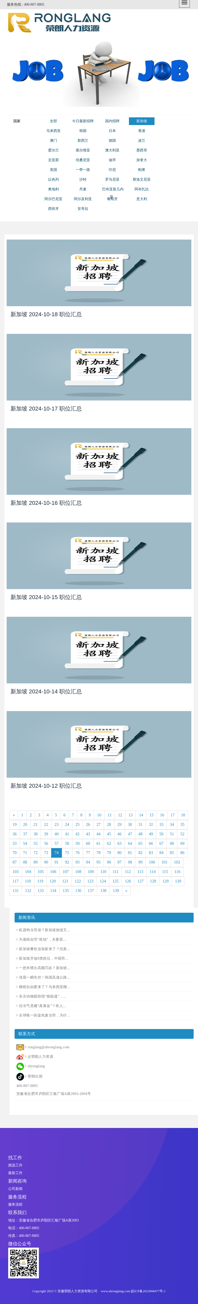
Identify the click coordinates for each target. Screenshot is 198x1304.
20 (25, 824)
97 (119, 862)
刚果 (141, 170)
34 (172, 824)
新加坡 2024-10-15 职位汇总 (46, 597)
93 (77, 862)
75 (67, 852)
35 (182, 824)
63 (119, 843)
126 (128, 881)
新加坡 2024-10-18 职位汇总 (46, 314)
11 (110, 815)
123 (90, 881)
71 (25, 852)
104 (28, 871)
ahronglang (36, 1066)
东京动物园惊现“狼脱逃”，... (42, 996)
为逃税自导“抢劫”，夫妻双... (42, 939)
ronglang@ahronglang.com (48, 1047)
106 (53, 871)
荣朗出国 (35, 1076)
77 (88, 852)
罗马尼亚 (112, 179)
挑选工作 (15, 1165)
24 (67, 824)
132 (28, 890)
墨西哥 (141, 150)
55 (36, 843)
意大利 (141, 199)
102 (177, 862)
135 (66, 890)
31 (140, 824)
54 (25, 843)
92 (67, 862)
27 (98, 824)
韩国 (82, 131)
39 (46, 834)
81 (130, 852)
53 (15, 843)
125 (115, 881)
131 (16, 890)
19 (15, 824)
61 (98, 843)
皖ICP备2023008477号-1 (148, 1291)
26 (88, 824)
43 (88, 834)
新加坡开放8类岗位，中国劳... (43, 958)
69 (182, 843)
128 (153, 881)
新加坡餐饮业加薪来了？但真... (44, 949)
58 (67, 843)
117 (15, 881)
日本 (112, 131)
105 (41, 871)
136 (78, 890)
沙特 (82, 179)
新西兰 (83, 140)
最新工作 (15, 1173)
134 (53, 890)
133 (41, 890)
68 (172, 843)
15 (151, 815)
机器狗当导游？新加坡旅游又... (44, 930)
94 (88, 862)
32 (151, 824)
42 (77, 834)
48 (140, 834)
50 (161, 834)
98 (130, 862)
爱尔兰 (53, 150)
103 (16, 871)
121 (65, 881)
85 (172, 852)
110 (103, 871)
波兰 (141, 140)
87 (15, 862)
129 (165, 881)
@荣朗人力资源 (40, 1057)
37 (25, 834)
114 (153, 871)
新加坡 (141, 121)
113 (140, 871)
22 (46, 824)
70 (15, 852)
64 (130, 843)
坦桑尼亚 (83, 160)
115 (165, 871)
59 (77, 843)
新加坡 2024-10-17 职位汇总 (46, 408)
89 (36, 862)
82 (140, 852)
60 (88, 843)
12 (120, 815)
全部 (53, 121)
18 (183, 815)
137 (91, 890)
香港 (141, 131)
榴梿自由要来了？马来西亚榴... (44, 987)
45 (109, 834)
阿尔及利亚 (83, 199)
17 (172, 815)
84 (161, 852)
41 (67, 834)
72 (36, 852)
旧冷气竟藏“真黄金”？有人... (42, 1006)
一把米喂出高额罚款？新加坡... (44, 968)
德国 (112, 140)
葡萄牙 (112, 199)
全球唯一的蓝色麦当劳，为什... (44, 1015)
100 (152, 862)
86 (182, 852)
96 (109, 862)
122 (78, 881)
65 (140, 843)
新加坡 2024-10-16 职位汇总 (46, 503)
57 (56, 843)
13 (130, 815)
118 (28, 881)
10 (99, 815)
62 (109, 843)
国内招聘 (112, 121)
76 (77, 852)
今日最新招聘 (83, 121)
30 (130, 824)
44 (98, 834)
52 (182, 834)
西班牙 (53, 209)
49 (151, 834)
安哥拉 (83, 209)
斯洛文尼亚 (142, 179)
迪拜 (112, 160)
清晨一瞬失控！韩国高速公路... (44, 977)
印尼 (112, 170)
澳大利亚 (112, 150)
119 (40, 881)
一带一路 (83, 170)
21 (36, 824)
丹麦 (82, 189)
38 (36, 834)
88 (25, 862)
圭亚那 (53, 160)
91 (56, 862)
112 (128, 871)
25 (77, 824)
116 (177, 871)
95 (98, 862)
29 (119, 824)
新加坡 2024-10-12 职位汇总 (46, 786)
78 (98, 852)
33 (161, 824)
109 (91, 871)
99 (140, 862)
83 (151, 852)
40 (56, 834)
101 (164, 862)
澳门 (53, 140)
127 (140, 881)
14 (141, 815)
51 (172, 834)
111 (115, 871)
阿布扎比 (142, 189)
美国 (53, 170)
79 (109, 852)
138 (103, 890)
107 (66, 871)
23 (56, 824)
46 (119, 834)
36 (15, 834)
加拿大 (141, 160)
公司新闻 (15, 1189)
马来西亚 (53, 131)
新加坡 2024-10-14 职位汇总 (46, 691)
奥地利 (53, 189)
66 (151, 843)
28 (109, 824)
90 (46, 862)
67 (161, 843)
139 (116, 890)
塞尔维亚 (83, 150)
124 (103, 881)
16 (162, 815)
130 (178, 881)
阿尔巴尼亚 (53, 199)
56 (46, 843)
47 (130, 834)
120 (53, 881)
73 (46, 852)
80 (119, 852)
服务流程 (15, 1204)
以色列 (53, 179)
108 (78, 871)
